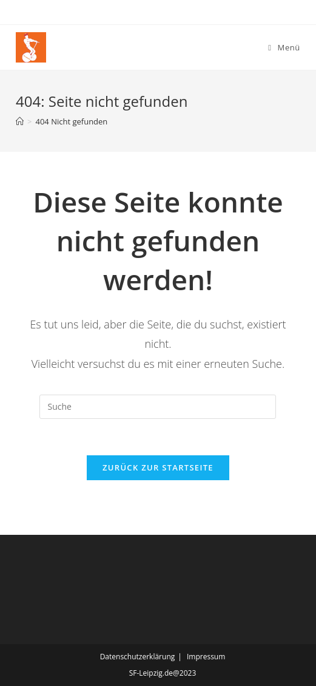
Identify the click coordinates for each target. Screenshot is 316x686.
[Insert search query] (157, 407)
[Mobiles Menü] (284, 47)
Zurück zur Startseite (158, 467)
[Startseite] (20, 121)
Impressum (206, 656)
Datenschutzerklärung (137, 656)
